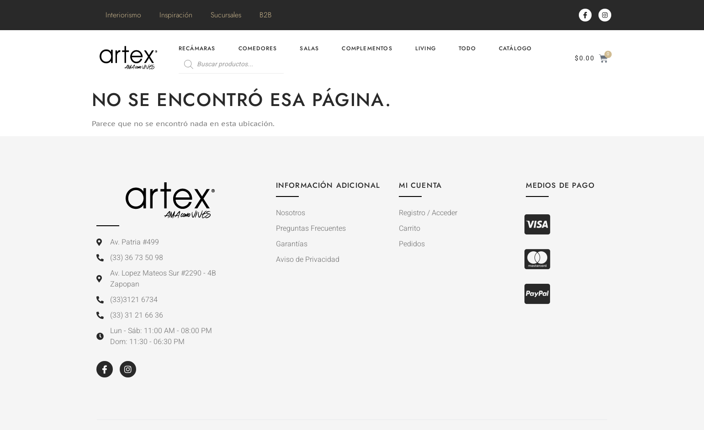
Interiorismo (123, 15)
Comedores (257, 48)
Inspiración (175, 15)
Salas (309, 48)
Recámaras (197, 48)
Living (425, 48)
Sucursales (226, 15)
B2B (265, 15)
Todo (467, 48)
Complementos (367, 48)
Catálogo (515, 48)
